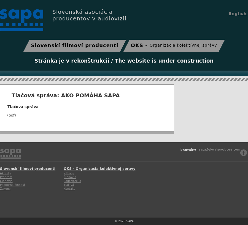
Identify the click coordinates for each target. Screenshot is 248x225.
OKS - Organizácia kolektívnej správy (100, 169)
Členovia (6, 181)
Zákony (5, 188)
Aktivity (5, 173)
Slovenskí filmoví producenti (74, 45)
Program (6, 177)
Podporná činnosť (12, 184)
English (238, 13)
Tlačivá (69, 184)
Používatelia (72, 181)
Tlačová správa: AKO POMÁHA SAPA (66, 95)
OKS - (174, 45)
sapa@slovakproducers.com (219, 149)
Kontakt (69, 188)
